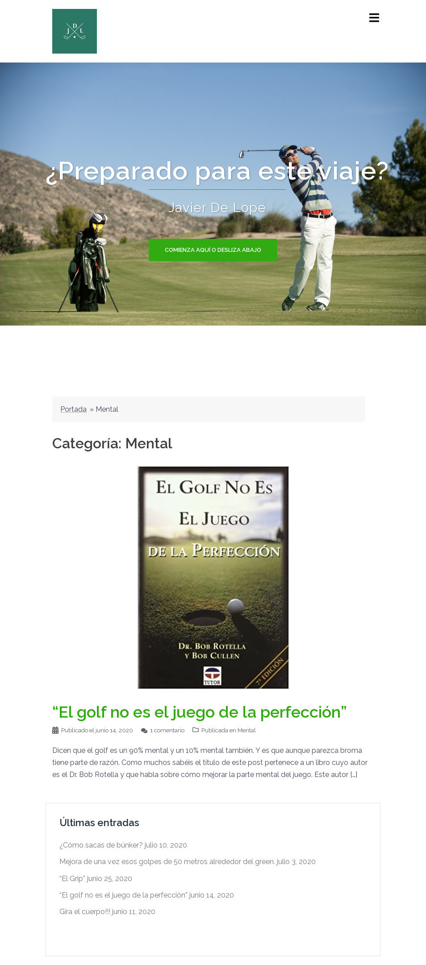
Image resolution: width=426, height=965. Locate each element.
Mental (247, 730)
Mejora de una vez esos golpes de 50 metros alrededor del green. (167, 861)
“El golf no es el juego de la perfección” (199, 711)
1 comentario (167, 730)
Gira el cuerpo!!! (84, 911)
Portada (73, 409)
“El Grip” (72, 878)
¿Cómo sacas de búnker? (101, 845)
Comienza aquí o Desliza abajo (213, 249)
